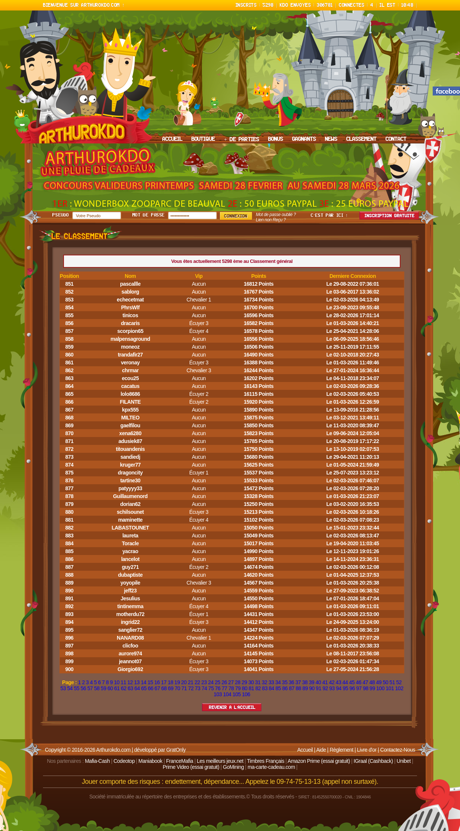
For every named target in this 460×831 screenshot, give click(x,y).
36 (291, 682)
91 (318, 688)
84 (272, 688)
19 (177, 682)
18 (170, 682)
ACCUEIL (172, 139)
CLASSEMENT (361, 139)
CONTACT (396, 139)
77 (224, 688)
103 (218, 694)
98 (365, 688)
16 (157, 682)
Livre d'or (367, 750)
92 (325, 688)
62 (123, 688)
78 (231, 688)
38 (305, 682)
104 (227, 694)
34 (278, 682)
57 (90, 688)
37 (298, 682)
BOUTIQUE (203, 139)
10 (117, 682)
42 (332, 682)
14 (144, 682)
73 (197, 688)
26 (224, 682)
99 (372, 688)
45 (352, 682)
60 (110, 688)
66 (150, 688)
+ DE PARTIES (241, 139)
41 (325, 682)
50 (385, 682)
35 (285, 682)
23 (204, 682)
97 (359, 688)
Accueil (305, 750)
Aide (321, 750)
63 (130, 688)
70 (177, 688)
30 (251, 682)
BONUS (275, 139)
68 (164, 688)
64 (137, 688)
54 (70, 688)
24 (211, 682)
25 (217, 682)
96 (352, 688)
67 (157, 688)
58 (96, 688)
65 (144, 688)
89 (305, 688)
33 (271, 682)
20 (184, 682)
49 (378, 682)
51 (392, 682)
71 (184, 688)
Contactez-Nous (397, 750)
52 (399, 682)
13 (137, 682)
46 (359, 682)
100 (380, 688)
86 (285, 688)
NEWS (331, 139)
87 (291, 688)
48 (372, 682)
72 (191, 688)
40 (318, 682)
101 (390, 688)
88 (298, 688)
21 (190, 682)
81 (251, 688)
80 (245, 688)
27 (231, 682)
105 (237, 694)
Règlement (341, 750)
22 (197, 682)
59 (103, 688)
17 (163, 682)
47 (365, 682)
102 (399, 688)
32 (264, 682)
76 (218, 688)
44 (345, 682)
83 (265, 688)
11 (123, 682)
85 (278, 688)
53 (63, 688)
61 (117, 688)
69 (171, 688)
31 (258, 682)
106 (246, 694)
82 (258, 688)
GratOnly (175, 750)
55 (76, 688)
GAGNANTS (304, 139)
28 (237, 682)
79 (238, 688)
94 (338, 688)
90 (312, 688)
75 (211, 688)
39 (312, 682)
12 (130, 682)
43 (338, 682)
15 (150, 682)
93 (332, 688)
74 (204, 688)
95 (345, 688)
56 (83, 688)
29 (244, 682)
